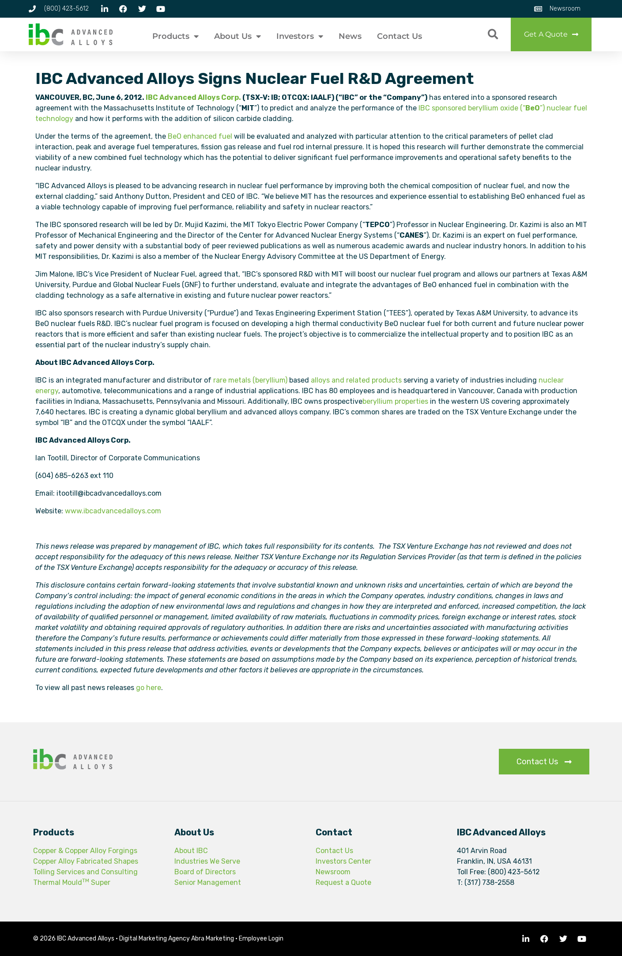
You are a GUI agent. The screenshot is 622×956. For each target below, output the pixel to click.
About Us (237, 36)
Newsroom (333, 872)
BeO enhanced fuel (200, 136)
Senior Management (207, 882)
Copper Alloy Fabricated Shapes (85, 861)
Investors (299, 36)
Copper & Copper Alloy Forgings (85, 850)
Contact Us (399, 36)
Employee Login (261, 938)
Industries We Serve (207, 861)
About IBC (191, 850)
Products (175, 36)
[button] (493, 35)
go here (148, 687)
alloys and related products (356, 380)
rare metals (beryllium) (250, 380)
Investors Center (343, 861)
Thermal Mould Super (71, 882)
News (350, 36)
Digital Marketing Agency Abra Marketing (176, 938)
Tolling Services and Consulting (85, 872)
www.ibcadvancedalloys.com (113, 511)
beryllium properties (395, 401)
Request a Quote (343, 882)
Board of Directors (205, 872)
